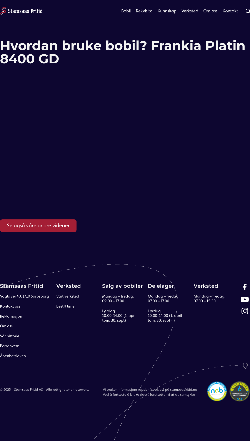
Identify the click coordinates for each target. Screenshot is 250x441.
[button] (126, 10)
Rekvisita (144, 11)
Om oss (210, 11)
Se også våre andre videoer (38, 225)
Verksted (190, 11)
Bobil (126, 11)
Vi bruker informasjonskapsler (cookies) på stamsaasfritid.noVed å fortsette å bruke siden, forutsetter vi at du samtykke (150, 391)
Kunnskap (167, 11)
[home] (21, 10)
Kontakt (230, 11)
